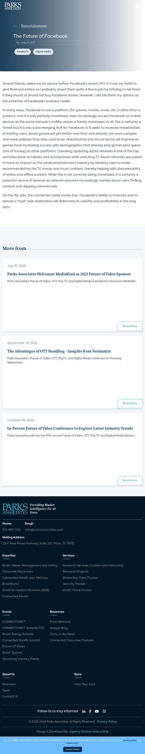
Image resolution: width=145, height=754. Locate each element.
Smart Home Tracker (77, 590)
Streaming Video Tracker (80, 578)
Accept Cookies (72, 749)
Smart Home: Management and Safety (29, 565)
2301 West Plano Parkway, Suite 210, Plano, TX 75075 (38, 543)
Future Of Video (13, 646)
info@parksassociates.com (44, 530)
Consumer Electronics (17, 571)
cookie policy (72, 743)
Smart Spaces (12, 652)
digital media (43, 52)
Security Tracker (74, 584)
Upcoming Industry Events (20, 659)
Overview (9, 684)
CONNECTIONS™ (14, 622)
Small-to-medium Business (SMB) (25, 590)
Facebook (22, 52)
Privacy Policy (107, 721)
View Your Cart (84, 684)
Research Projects (75, 571)
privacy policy (130, 740)
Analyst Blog (59, 628)
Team (6, 690)
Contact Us (10, 696)
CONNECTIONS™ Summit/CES (23, 628)
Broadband (10, 584)
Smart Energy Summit (17, 634)
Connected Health (15, 596)
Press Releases (60, 622)
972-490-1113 (11, 530)
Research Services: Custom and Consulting (93, 565)
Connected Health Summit (21, 640)
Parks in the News (62, 634)
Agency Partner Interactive (89, 731)
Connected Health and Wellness (25, 578)
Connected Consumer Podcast (71, 640)
